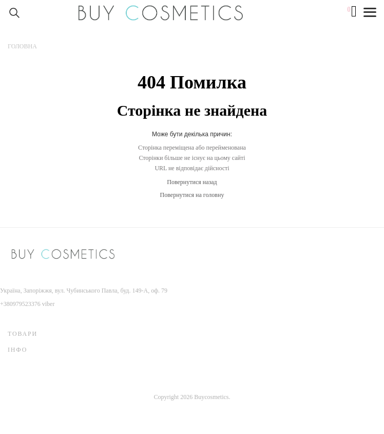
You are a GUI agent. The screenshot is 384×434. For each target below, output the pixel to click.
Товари (22, 333)
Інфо (17, 349)
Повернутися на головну (192, 194)
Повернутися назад (192, 182)
